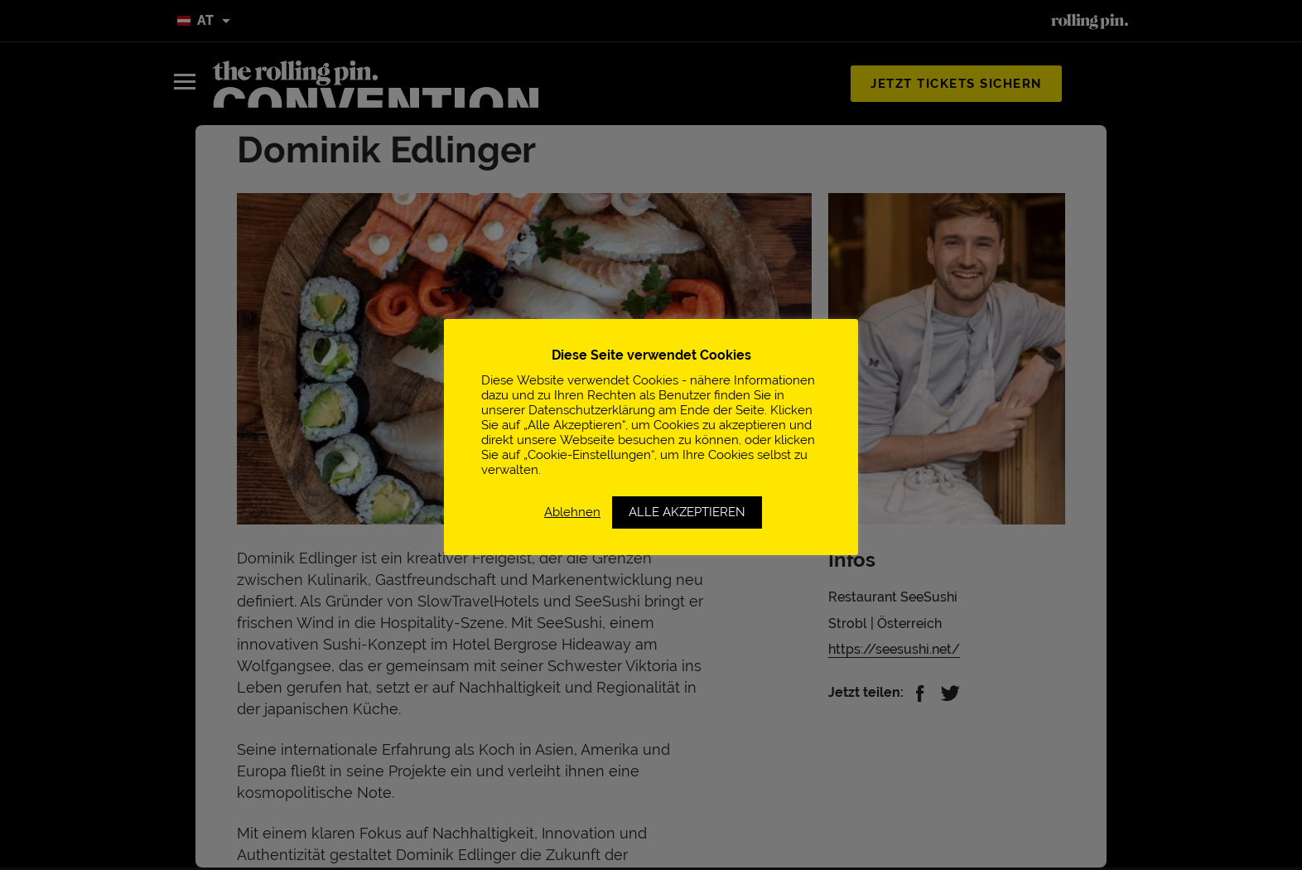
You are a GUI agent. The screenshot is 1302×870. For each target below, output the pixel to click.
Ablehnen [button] (572, 512)
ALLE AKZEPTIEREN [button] (687, 512)
